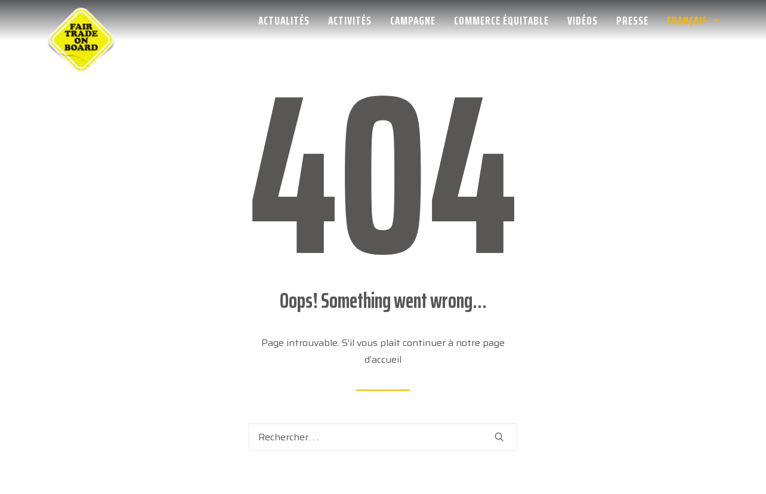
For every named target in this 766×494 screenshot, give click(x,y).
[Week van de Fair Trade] (81, 20)
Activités (350, 20)
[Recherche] (383, 437)
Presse (632, 20)
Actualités (284, 20)
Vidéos (582, 20)
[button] (499, 436)
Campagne (412, 20)
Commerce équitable (501, 20)
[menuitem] (288, 20)
